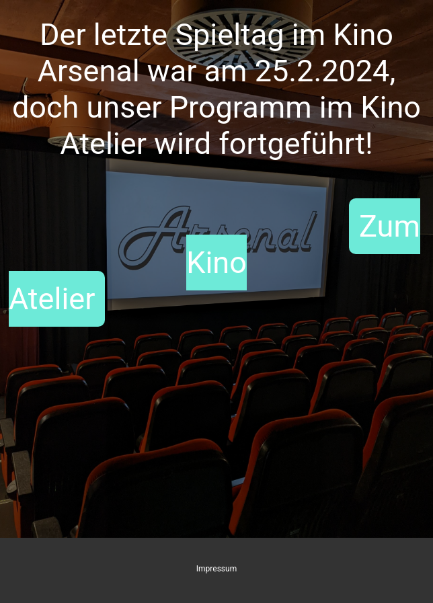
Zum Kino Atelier (214, 262)
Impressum (216, 568)
